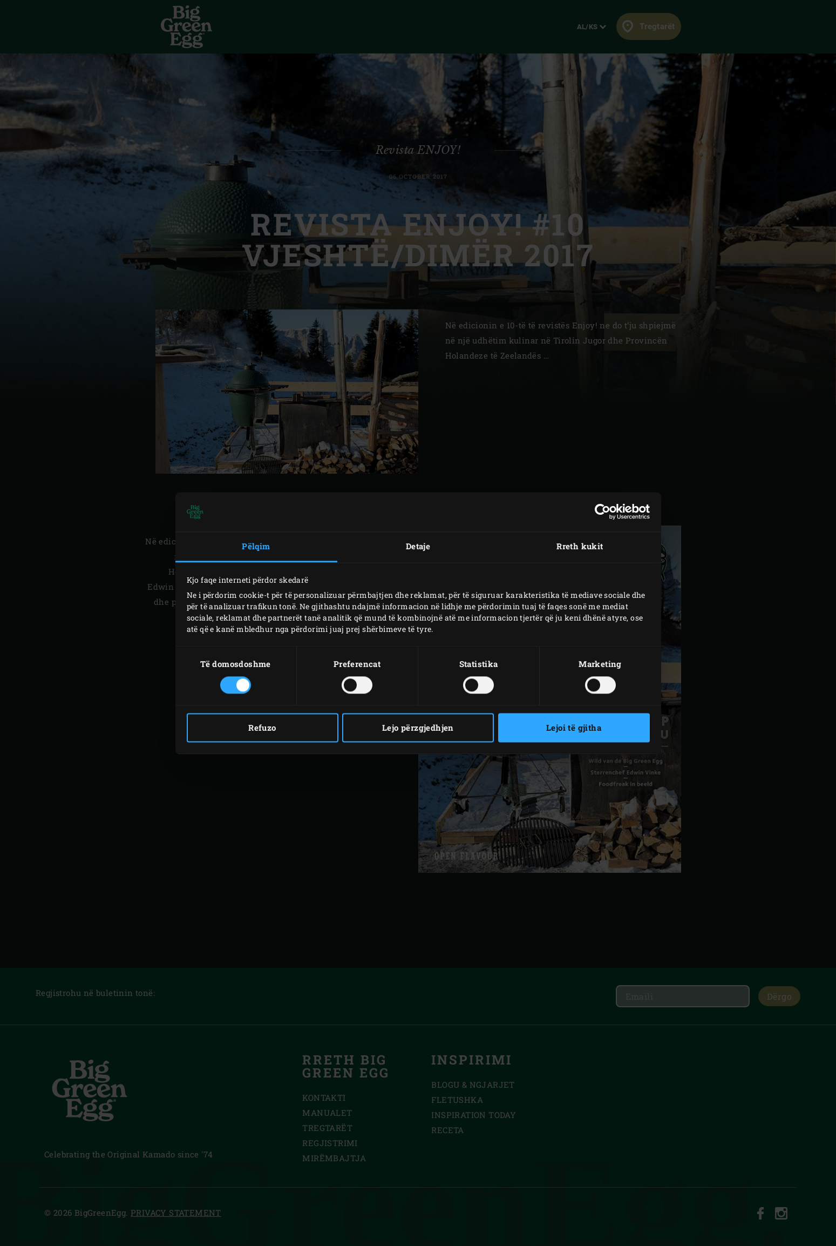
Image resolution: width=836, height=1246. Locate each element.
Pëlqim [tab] (256, 546)
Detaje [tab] (418, 546)
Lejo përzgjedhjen (418, 727)
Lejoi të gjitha (573, 727)
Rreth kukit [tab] (579, 546)
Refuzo (262, 727)
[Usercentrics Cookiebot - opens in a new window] (602, 512)
